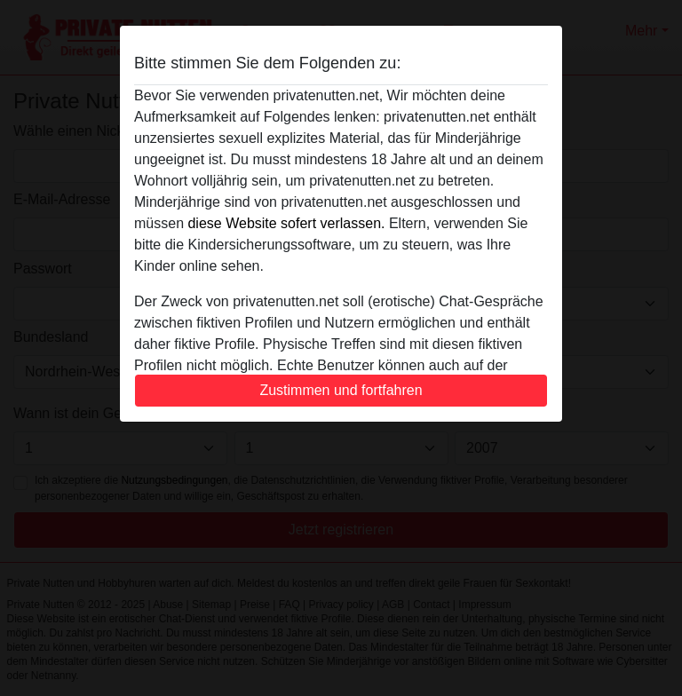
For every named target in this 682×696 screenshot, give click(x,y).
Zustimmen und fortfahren (340, 390)
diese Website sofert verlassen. (286, 223)
